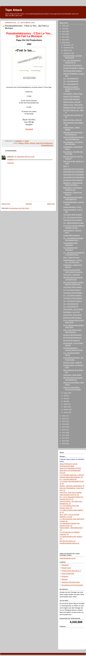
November (67, 48)
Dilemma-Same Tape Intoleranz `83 (71, 477)
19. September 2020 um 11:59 (24, 156)
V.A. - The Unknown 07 (70, 84)
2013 (64, 432)
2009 (64, 443)
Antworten (10, 163)
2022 (64, 37)
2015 (64, 427)
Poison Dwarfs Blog (67, 573)
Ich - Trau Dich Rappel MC (68, 479)
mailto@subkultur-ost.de (67, 558)
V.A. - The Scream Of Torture (72, 217)
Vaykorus (10, 156)
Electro (27, 143)
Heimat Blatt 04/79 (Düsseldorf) (73, 172)
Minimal (32, 143)
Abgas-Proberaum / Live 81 (69, 464)
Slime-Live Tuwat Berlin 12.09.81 (70, 468)
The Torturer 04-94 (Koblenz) (72, 220)
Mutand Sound (66, 568)
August (66, 393)
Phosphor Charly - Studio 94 (72, 362)
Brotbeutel (64, 576)
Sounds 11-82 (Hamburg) (71, 96)
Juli (65, 396)
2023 (64, 34)
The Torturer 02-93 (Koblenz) (72, 293)
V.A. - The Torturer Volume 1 (72, 301)
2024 (64, 31)
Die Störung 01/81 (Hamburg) (73, 180)
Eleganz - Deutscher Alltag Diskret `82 (72, 486)
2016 (64, 424)
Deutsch (21, 143)
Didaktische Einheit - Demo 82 (73, 107)
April (65, 404)
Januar (66, 412)
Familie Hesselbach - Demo (72, 207)
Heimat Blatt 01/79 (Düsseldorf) (73, 177)
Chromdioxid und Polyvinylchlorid (72, 585)
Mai (65, 401)
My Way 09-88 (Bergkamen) (72, 337)
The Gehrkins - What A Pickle (72, 94)
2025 (64, 29)
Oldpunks (64, 579)
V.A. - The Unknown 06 (70, 304)
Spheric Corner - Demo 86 (71, 102)
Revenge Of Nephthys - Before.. (73, 68)
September (67, 53)
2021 (64, 40)
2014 (64, 430)
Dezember (67, 45)
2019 (64, 416)
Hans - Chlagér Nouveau (71, 257)
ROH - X (66, 166)
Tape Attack (13, 10)
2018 (64, 419)
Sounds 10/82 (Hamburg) (71, 99)
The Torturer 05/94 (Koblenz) (72, 214)
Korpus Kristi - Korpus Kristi (72, 315)
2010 (64, 441)
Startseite (29, 204)
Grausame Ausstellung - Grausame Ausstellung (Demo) (71, 89)
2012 (64, 435)
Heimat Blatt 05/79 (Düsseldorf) (73, 169)
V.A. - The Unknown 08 (70, 81)
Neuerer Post (6, 204)
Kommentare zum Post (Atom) (19, 208)
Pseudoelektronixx (47, 145)
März (65, 407)
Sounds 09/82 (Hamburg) (71, 235)
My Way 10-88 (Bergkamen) (72, 335)
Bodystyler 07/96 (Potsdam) (72, 318)
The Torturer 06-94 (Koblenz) (72, 71)
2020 (64, 42)
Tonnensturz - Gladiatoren (71, 275)
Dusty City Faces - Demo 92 (72, 120)
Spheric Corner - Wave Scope (73, 105)
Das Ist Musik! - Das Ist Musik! (73, 309)
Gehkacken (65, 565)
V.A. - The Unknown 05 (70, 306)
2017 (64, 421)
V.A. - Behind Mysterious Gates (73, 223)
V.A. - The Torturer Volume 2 (72, 295)
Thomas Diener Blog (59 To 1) (71, 571)
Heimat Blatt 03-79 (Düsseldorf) (73, 174)
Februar (66, 409)
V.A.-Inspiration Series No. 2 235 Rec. (72, 475)
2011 (64, 438)
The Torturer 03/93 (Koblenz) (72, 287)
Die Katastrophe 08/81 (67, 466)
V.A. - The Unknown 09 (70, 78)
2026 (64, 26)
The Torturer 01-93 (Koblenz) (72, 298)
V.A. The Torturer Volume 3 (72, 290)
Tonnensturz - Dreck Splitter (72, 375)
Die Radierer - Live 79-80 (71, 312)
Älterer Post (51, 204)
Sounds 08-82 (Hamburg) (71, 340)
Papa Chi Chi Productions (44, 143)
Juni (65, 398)
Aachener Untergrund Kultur (70, 582)
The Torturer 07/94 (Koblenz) (72, 65)
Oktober (66, 50)
